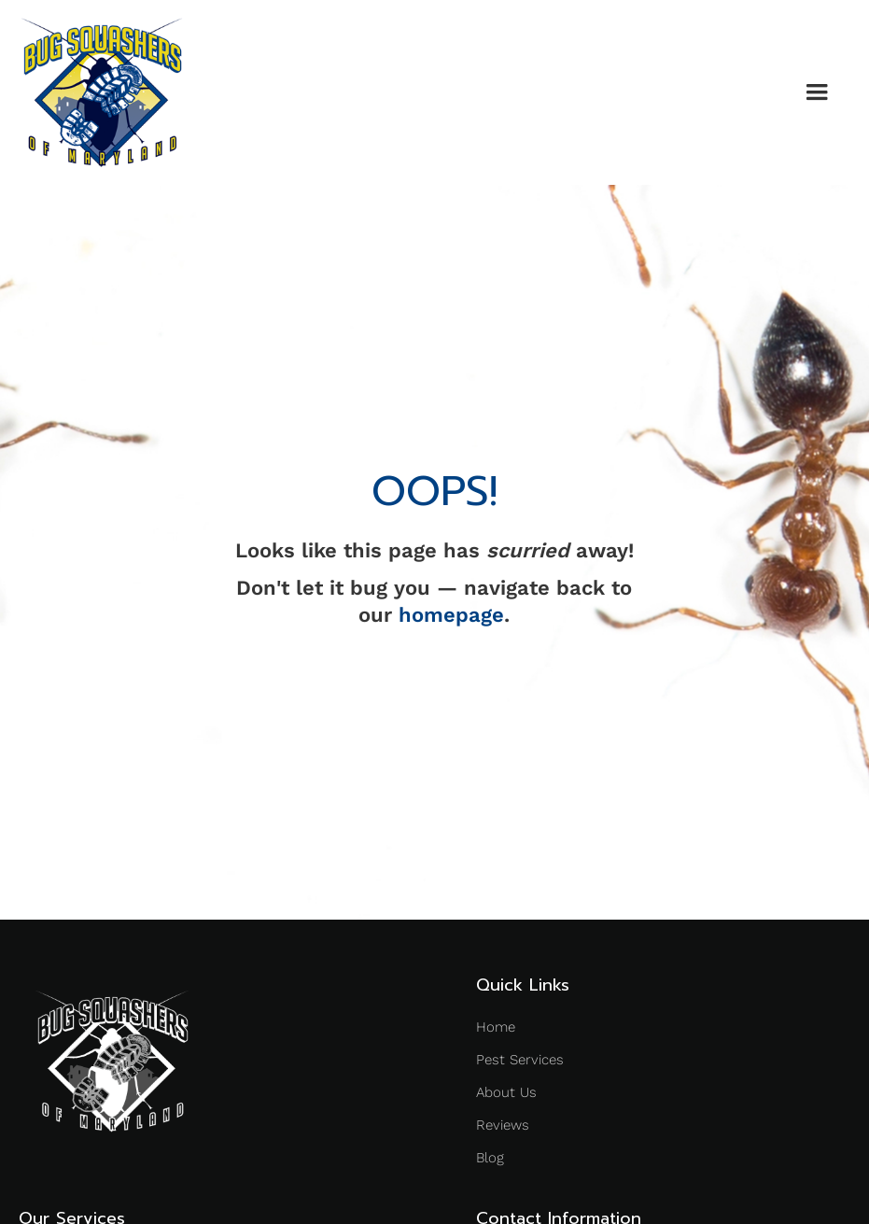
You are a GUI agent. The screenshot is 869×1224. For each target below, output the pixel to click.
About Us (506, 1092)
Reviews (502, 1125)
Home (495, 1027)
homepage (451, 614)
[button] (816, 92)
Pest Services (520, 1059)
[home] (102, 92)
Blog (490, 1157)
